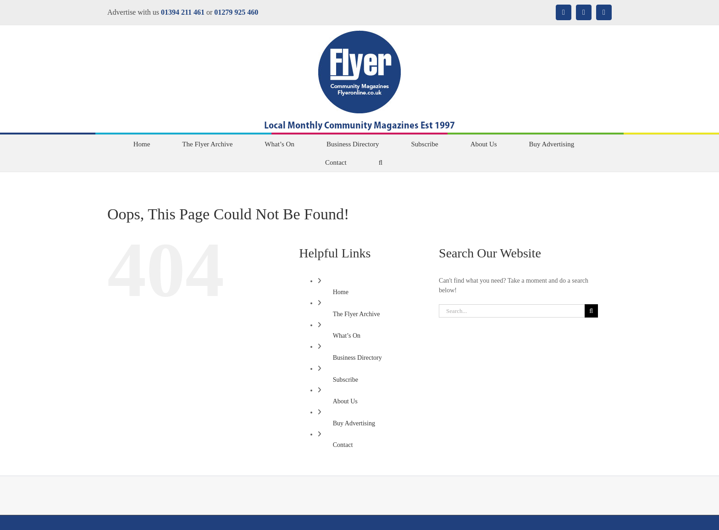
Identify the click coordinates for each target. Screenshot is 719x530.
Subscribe (345, 379)
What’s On (346, 335)
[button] (380, 162)
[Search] (591, 311)
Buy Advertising (354, 423)
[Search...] (512, 311)
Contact (343, 444)
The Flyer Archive (356, 314)
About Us (345, 401)
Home (340, 292)
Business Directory (357, 357)
